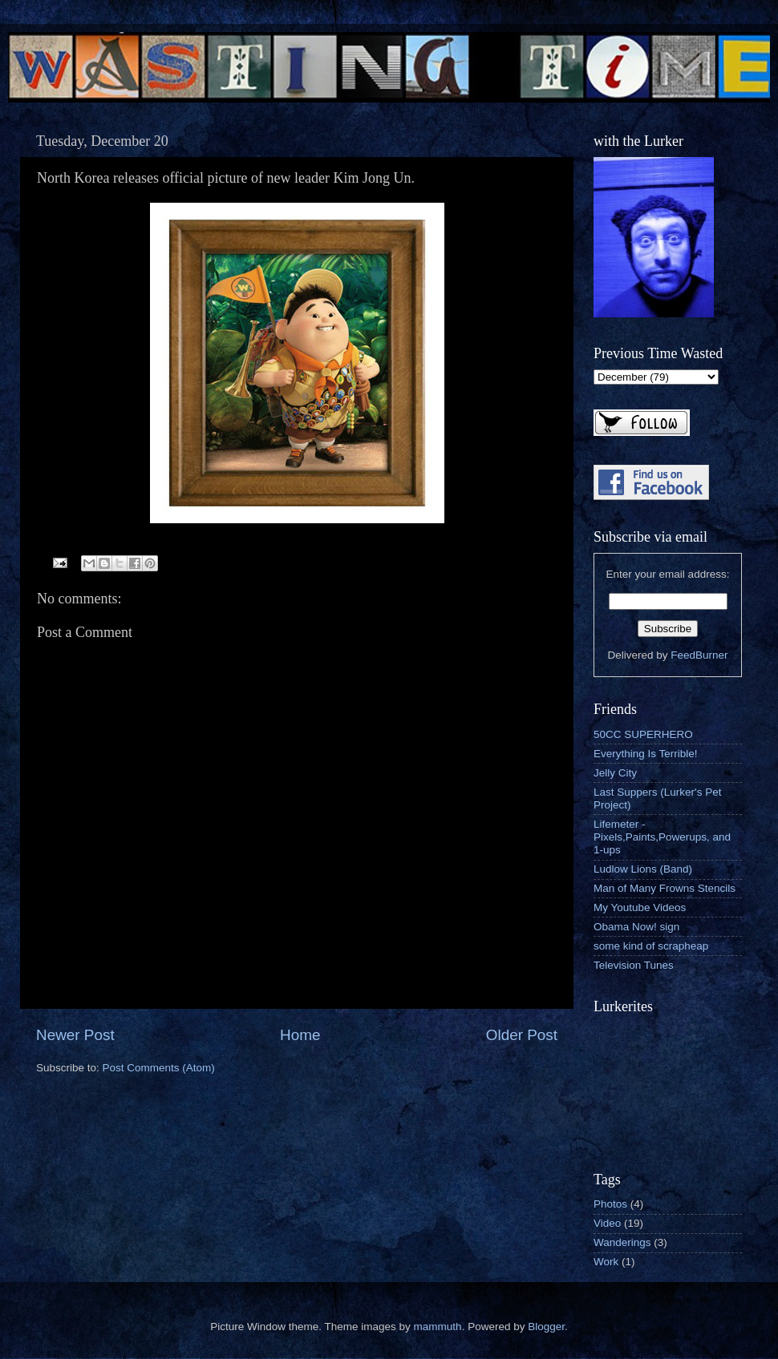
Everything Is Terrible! (646, 754)
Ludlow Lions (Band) (643, 869)
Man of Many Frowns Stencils (664, 888)
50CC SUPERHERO (643, 734)
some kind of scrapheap (651, 946)
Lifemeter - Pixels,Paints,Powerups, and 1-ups (662, 837)
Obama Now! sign (636, 927)
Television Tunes (634, 965)
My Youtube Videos (640, 907)
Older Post (521, 1034)
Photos (610, 1204)
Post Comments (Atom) (159, 1068)
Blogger (546, 1327)
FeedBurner (699, 655)
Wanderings (622, 1242)
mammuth (438, 1327)
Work (606, 1262)
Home (300, 1034)
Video (607, 1223)
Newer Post (75, 1034)
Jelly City (615, 773)
